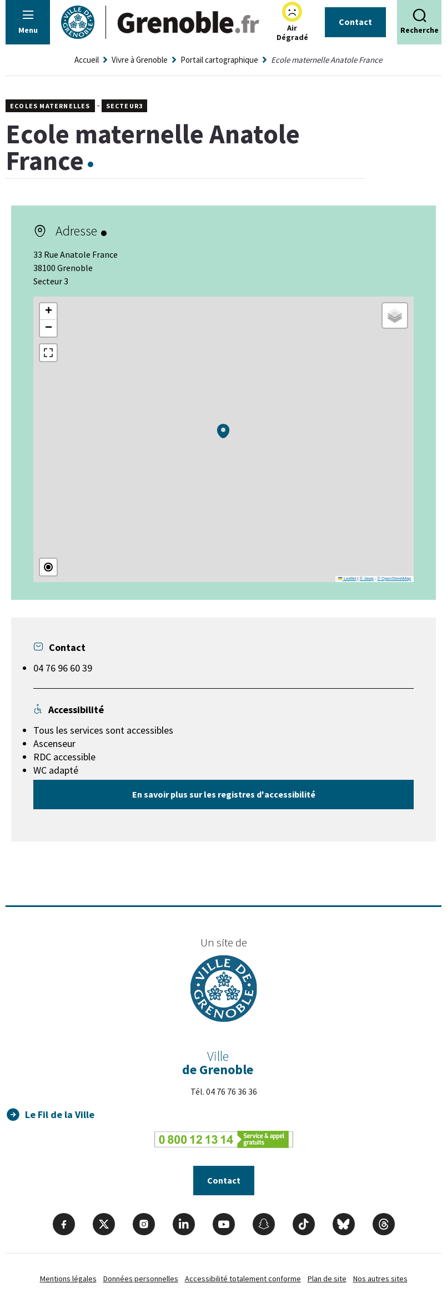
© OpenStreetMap (394, 578)
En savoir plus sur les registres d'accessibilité (223, 794)
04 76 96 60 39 (62, 667)
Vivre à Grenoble (140, 59)
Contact (355, 21)
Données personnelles (140, 1279)
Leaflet (347, 578)
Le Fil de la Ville (59, 1114)
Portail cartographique (219, 59)
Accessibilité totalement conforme (243, 1279)
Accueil (86, 59)
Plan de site (327, 1279)
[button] (223, 431)
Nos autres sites (380, 1279)
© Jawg (367, 578)
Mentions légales (68, 1279)
